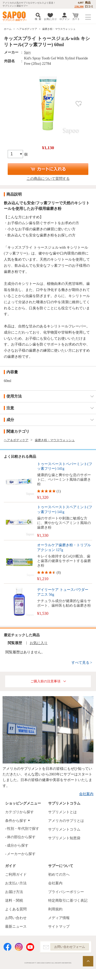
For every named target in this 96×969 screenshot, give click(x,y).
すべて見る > (81, 663)
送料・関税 (14, 900)
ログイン (64, 19)
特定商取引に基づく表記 (68, 900)
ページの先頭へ (88, 961)
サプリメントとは (62, 812)
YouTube (30, 947)
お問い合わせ (16, 918)
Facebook (7, 947)
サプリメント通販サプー (15, 16)
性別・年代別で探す (23, 829)
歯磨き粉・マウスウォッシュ (59, 29)
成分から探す (17, 845)
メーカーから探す (21, 854)
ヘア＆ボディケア (27, 29)
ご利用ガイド (16, 874)
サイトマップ (59, 926)
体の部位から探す (21, 837)
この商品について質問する (48, 179)
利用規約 (55, 909)
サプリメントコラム (64, 829)
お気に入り (50, 19)
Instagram (19, 947)
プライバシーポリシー (66, 892)
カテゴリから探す (19, 812)
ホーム (8, 29)
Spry (27, 52)
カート (76, 19)
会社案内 (86, 794)
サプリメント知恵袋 (64, 838)
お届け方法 (14, 892)
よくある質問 (16, 909)
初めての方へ (59, 874)
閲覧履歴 (15, 643)
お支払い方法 (16, 883)
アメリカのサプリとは (66, 821)
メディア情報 (59, 918)
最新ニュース (16, 926)
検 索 (38, 19)
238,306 (79, 6)
